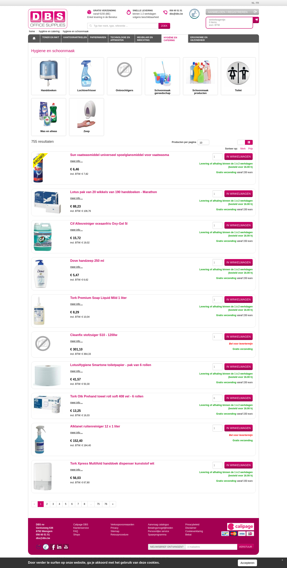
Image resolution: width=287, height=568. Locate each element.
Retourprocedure (119, 534)
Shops (76, 534)
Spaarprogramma (157, 534)
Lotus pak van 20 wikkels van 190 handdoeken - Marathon (113, 192)
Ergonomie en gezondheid (198, 38)
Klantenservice (81, 528)
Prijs (250, 148)
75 (98, 504)
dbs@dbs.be (176, 13)
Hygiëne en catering (170, 38)
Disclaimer (190, 528)
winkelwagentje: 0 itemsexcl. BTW (231, 21)
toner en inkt (50, 37)
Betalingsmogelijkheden (160, 528)
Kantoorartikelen (75, 37)
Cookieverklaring (194, 531)
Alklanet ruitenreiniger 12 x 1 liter (95, 426)
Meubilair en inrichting (145, 38)
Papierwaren (98, 37)
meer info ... (76, 161)
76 (106, 504)
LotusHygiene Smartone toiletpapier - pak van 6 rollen (110, 365)
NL (253, 3)
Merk (243, 148)
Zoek (164, 25)
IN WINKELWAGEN (238, 156)
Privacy (114, 528)
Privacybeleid (192, 524)
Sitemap (115, 531)
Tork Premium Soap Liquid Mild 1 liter (98, 297)
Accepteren (247, 562)
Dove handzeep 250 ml (87, 260)
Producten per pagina (184, 142)
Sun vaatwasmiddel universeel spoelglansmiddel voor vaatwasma (119, 155)
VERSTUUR (245, 546)
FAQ (75, 531)
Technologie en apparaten (120, 38)
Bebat (188, 534)
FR (257, 3)
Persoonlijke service (158, 531)
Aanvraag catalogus (158, 524)
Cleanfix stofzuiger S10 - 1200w (93, 335)
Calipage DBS (80, 524)
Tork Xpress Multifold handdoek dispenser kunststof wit (112, 463)
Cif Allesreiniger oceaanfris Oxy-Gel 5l (99, 223)
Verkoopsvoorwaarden (122, 524)
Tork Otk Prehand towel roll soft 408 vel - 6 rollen (106, 396)
